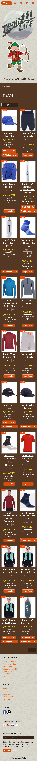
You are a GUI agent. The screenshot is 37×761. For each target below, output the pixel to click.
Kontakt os (7, 674)
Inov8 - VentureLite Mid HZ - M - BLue (9, 303)
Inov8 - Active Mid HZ (27, 302)
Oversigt (6, 676)
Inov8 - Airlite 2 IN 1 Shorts (28, 134)
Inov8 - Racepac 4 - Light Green (9, 621)
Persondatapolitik (9, 661)
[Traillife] (18, 24)
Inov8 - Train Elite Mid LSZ (9, 355)
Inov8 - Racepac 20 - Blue (9, 185)
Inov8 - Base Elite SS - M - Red (28, 458)
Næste (31, 650)
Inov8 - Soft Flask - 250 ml (27, 621)
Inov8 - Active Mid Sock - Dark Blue (27, 516)
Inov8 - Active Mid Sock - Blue (27, 241)
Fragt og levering (9, 664)
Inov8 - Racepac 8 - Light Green (27, 570)
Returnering (7, 671)
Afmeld (14, 751)
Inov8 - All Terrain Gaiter (9, 457)
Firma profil (7, 666)
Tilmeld (7, 751)
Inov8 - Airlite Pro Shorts (27, 355)
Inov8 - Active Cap (9, 406)
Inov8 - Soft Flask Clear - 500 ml (9, 243)
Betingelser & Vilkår (10, 669)
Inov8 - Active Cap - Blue (9, 134)
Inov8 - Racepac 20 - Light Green (9, 570)
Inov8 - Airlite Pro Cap (27, 406)
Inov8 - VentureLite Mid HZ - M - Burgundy (9, 517)
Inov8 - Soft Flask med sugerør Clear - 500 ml (27, 188)
